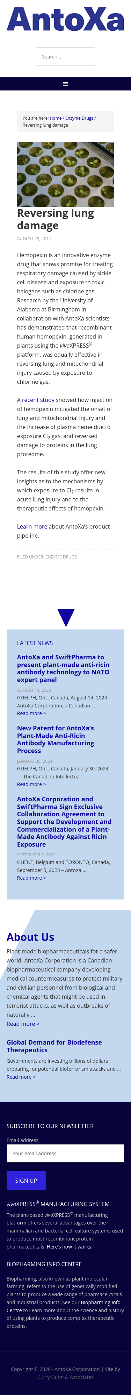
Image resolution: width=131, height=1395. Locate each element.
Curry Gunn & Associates (65, 1377)
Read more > (31, 713)
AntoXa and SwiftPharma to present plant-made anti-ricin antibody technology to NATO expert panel (63, 668)
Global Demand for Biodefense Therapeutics (54, 1046)
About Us (30, 937)
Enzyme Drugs (61, 557)
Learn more (32, 526)
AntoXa (66, 24)
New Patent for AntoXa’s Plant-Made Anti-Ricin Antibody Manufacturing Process (55, 739)
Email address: (23, 1140)
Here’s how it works (69, 1246)
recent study (38, 400)
